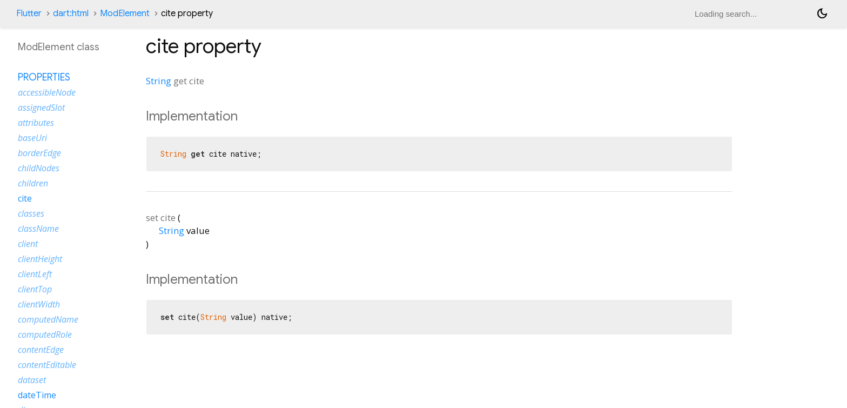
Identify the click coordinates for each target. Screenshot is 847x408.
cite (25, 198)
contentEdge (41, 350)
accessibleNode (47, 92)
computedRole (45, 334)
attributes (36, 123)
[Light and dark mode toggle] (822, 13)
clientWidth (39, 304)
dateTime (37, 395)
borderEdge (39, 153)
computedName (48, 319)
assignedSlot (41, 107)
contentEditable (47, 365)
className (38, 229)
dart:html (71, 13)
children (33, 183)
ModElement (125, 13)
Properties (44, 77)
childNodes (38, 168)
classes (31, 213)
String (158, 81)
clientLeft (35, 274)
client (28, 244)
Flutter (29, 13)
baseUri (32, 138)
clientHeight (40, 259)
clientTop (35, 289)
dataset (32, 380)
